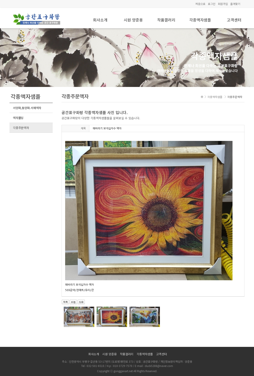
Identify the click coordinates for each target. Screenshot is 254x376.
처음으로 (200, 4)
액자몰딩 (18, 118)
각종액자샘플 (200, 20)
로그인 (211, 4)
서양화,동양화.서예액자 (27, 108)
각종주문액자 (21, 128)
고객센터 (234, 20)
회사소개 (100, 20)
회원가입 (223, 4)
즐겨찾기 (235, 4)
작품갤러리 (166, 20)
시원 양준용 (133, 20)
